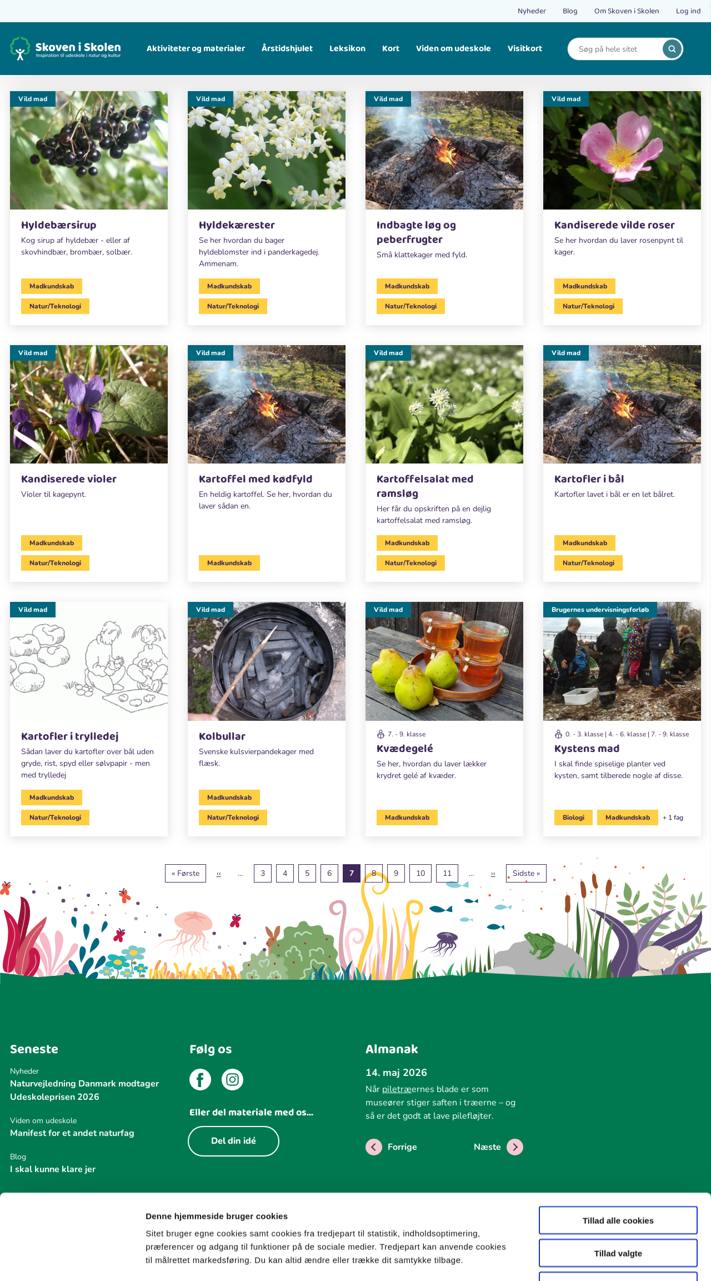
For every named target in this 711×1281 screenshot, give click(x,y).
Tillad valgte (618, 1177)
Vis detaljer (577, 1259)
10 (423, 873)
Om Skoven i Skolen (626, 11)
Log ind (688, 11)
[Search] (617, 49)
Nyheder (532, 11)
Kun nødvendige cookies (618, 1210)
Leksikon (347, 49)
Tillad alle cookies (618, 1144)
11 (450, 873)
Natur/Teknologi (55, 306)
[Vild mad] (89, 179)
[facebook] (200, 1081)
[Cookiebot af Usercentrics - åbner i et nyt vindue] (72, 1259)
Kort (390, 49)
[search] (672, 48)
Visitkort (525, 49)
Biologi (573, 817)
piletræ (397, 1089)
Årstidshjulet (287, 49)
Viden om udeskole (453, 49)
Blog (570, 11)
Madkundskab (51, 286)
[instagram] (232, 1081)
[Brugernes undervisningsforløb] (622, 696)
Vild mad (32, 98)
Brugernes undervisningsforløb (600, 609)
